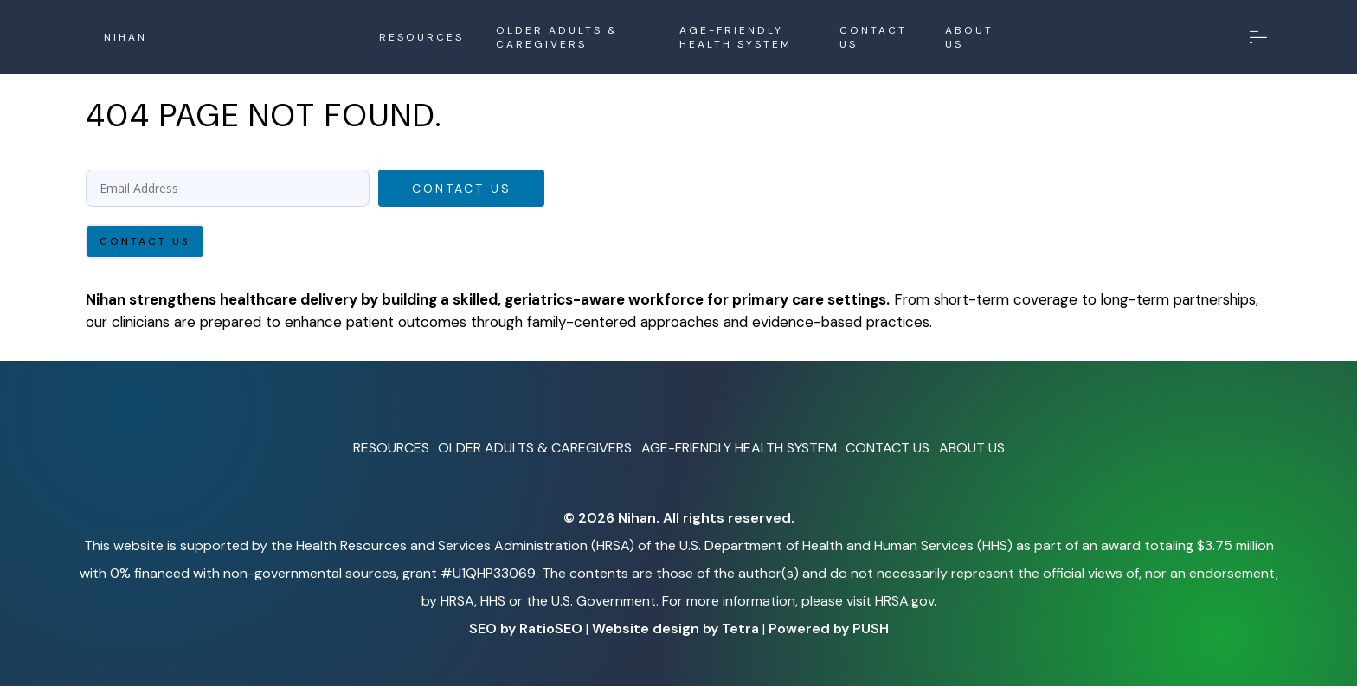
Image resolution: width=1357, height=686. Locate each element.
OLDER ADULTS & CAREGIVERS (557, 37)
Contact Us (461, 188)
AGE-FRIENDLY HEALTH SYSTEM (735, 37)
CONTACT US (873, 37)
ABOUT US (969, 37)
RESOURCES (421, 37)
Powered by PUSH (829, 628)
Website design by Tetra (675, 628)
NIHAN (125, 37)
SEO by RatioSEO (525, 628)
